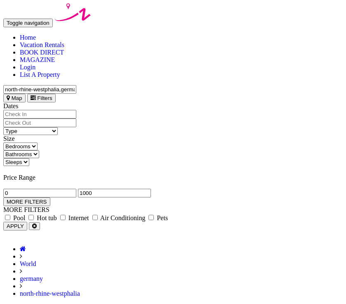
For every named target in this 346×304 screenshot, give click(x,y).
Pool (15, 217)
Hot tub (42, 217)
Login (27, 67)
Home (28, 37)
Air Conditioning (119, 217)
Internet (74, 217)
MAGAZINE (37, 59)
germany (31, 278)
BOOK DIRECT (42, 52)
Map (14, 98)
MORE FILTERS (27, 202)
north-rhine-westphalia (50, 293)
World (28, 263)
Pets (158, 217)
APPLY (15, 226)
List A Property (40, 74)
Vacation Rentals (42, 44)
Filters (41, 98)
